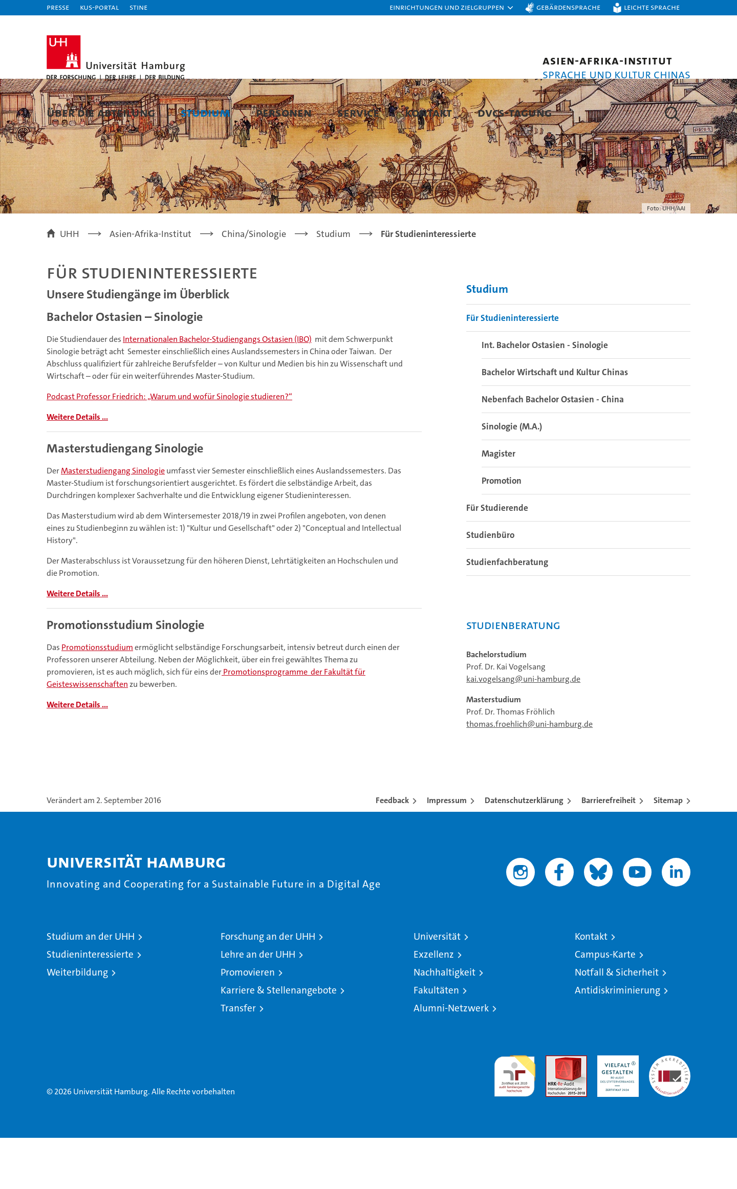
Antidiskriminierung (617, 1041)
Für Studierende (497, 559)
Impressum (447, 851)
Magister (498, 504)
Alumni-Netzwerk (451, 1059)
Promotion (502, 531)
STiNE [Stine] (138, 7)
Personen (284, 112)
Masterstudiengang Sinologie (113, 521)
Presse (58, 7)
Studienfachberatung (507, 613)
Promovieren (248, 1023)
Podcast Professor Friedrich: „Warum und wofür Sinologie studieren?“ (169, 447)
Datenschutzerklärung (524, 851)
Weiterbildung (77, 1023)
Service (358, 112)
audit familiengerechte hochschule (514, 1123)
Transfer (238, 1059)
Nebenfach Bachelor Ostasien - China (553, 450)
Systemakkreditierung (669, 1112)
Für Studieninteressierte (512, 369)
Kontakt (428, 112)
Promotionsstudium (97, 698)
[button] (451, 7)
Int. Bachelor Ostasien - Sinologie (545, 396)
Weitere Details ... (77, 468)
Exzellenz (434, 1005)
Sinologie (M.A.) (512, 477)
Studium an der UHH (91, 987)
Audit (555, 1112)
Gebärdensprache (568, 7)
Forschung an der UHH (268, 987)
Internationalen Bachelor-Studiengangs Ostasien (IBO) (217, 390)
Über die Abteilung (101, 112)
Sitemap (668, 851)
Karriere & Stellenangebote (279, 1041)
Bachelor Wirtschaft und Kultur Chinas (555, 423)
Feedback (392, 851)
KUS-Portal (99, 7)
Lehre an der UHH (258, 1005)
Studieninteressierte (90, 1005)
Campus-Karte (605, 1005)
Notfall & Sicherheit (617, 1023)
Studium (205, 112)
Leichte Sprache (652, 7)
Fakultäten (436, 1041)
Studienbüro (490, 586)
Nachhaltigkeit (444, 1023)
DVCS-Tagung (515, 112)
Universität (437, 987)
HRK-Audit (615, 1112)
